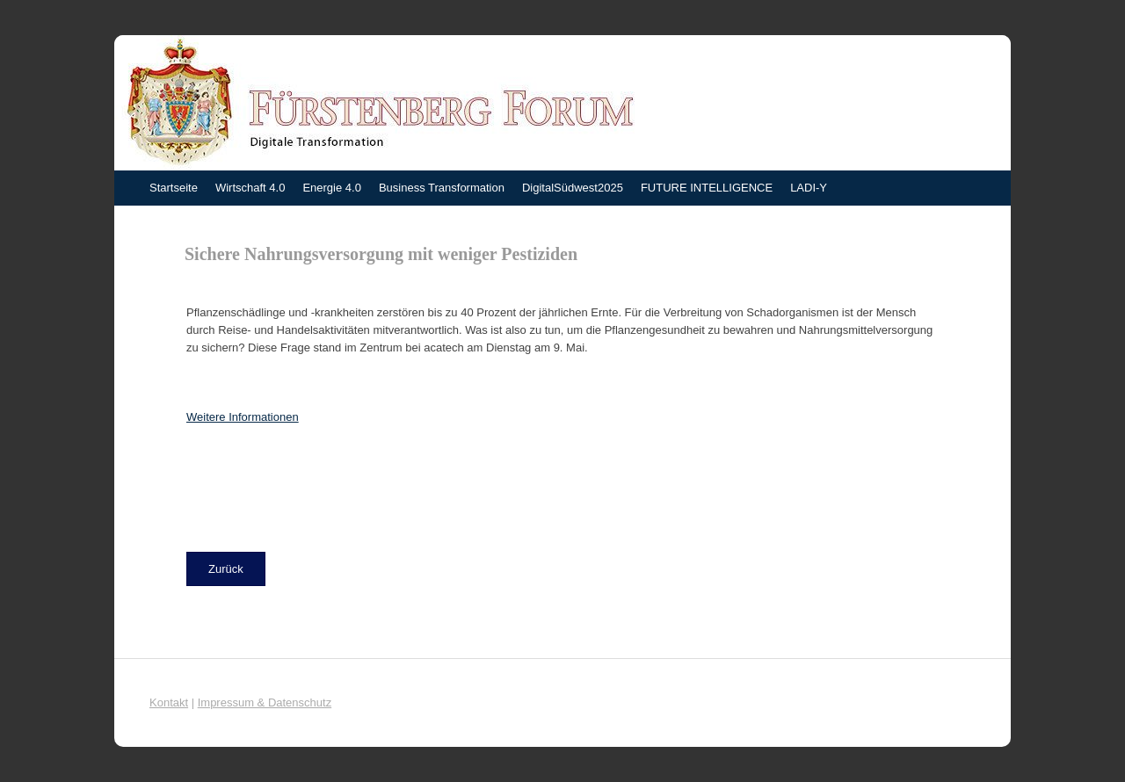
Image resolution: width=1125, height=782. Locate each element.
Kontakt (168, 702)
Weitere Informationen (242, 417)
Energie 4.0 (331, 187)
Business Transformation (441, 187)
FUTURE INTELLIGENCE (707, 187)
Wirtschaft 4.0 (250, 187)
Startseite (173, 187)
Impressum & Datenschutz (264, 702)
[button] (225, 569)
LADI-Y (808, 187)
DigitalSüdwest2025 (572, 187)
